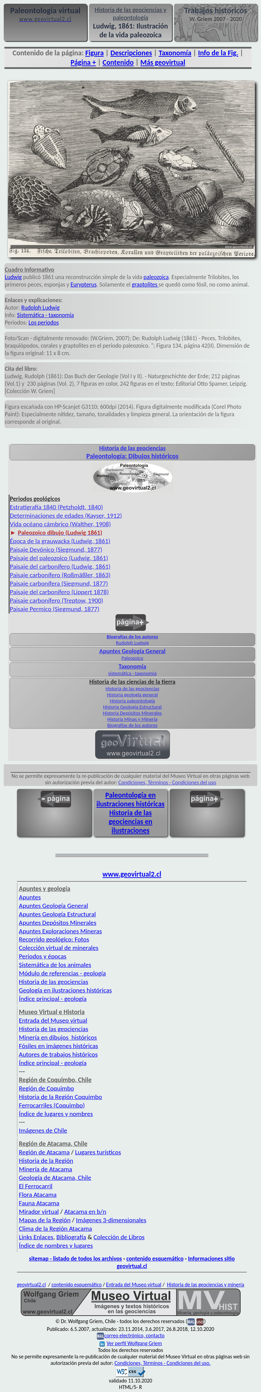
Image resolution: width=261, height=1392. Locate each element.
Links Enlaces (36, 1237)
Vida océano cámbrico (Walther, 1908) (60, 524)
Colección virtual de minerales (59, 948)
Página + (83, 62)
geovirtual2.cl (31, 1284)
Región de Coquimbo (46, 1088)
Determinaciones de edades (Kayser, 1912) (66, 515)
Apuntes (30, 897)
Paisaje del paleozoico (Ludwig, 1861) (59, 558)
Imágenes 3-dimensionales (111, 1220)
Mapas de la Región (45, 1220)
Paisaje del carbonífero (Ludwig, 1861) (60, 566)
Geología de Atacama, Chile (55, 1178)
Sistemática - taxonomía (45, 315)
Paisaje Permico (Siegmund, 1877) (54, 609)
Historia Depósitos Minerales (132, 713)
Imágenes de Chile (43, 1130)
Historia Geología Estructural (132, 707)
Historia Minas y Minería (132, 719)
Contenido (118, 62)
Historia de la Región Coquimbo (60, 1097)
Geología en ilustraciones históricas (65, 990)
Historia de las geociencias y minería (205, 1284)
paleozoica (156, 277)
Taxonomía (175, 53)
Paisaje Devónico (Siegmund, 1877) (56, 549)
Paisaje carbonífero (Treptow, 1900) (56, 600)
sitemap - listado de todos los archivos (75, 1258)
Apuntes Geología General (53, 906)
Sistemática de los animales (55, 965)
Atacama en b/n (85, 1211)
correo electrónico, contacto (134, 1335)
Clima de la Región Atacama (55, 1228)
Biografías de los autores (132, 637)
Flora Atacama (38, 1194)
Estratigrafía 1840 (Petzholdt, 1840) (56, 507)
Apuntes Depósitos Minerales (58, 923)
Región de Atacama (44, 1152)
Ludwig (13, 277)
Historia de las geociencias (132, 688)
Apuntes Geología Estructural (57, 914)
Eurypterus (84, 284)
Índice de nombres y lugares (56, 1245)
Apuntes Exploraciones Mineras (60, 931)
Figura (94, 53)
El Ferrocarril (36, 1186)
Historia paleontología (132, 701)
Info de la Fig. (218, 53)
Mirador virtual (39, 1211)
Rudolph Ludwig (40, 307)
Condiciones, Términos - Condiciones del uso (167, 782)
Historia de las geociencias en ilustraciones (131, 821)
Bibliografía (71, 1237)
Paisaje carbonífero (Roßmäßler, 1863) (60, 575)
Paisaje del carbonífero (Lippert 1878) (59, 592)
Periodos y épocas (43, 956)
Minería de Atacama (45, 1169)
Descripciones (131, 53)
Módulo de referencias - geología (62, 973)
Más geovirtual (162, 62)
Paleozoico (132, 658)
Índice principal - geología (53, 999)
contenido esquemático (155, 1258)
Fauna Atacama (39, 1203)
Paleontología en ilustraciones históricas (131, 799)
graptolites (145, 284)
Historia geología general (132, 695)
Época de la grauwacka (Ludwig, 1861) (60, 541)
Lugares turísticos (98, 1152)
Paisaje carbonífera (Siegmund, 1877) (59, 583)
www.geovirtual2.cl (132, 874)
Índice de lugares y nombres (56, 1114)
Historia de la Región (46, 1161)
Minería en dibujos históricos (58, 1037)
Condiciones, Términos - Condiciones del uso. (163, 1363)
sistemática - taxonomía (132, 673)
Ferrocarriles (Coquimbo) (52, 1105)
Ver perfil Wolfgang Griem (131, 1343)
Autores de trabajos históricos (58, 1054)
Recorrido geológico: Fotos (54, 939)
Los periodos (44, 322)
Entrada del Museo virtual (53, 1020)
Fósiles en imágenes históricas (58, 1046)
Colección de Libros (118, 1237)
